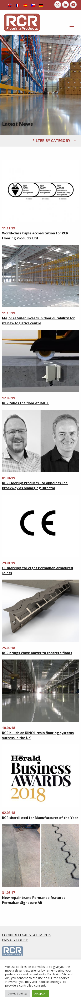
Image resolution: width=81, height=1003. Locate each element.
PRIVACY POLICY (15, 940)
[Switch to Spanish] (25, 5)
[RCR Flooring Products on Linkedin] (65, 4)
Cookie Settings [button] (17, 993)
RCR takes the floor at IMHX (25, 403)
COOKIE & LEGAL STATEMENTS (26, 935)
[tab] (40, 141)
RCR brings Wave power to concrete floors (37, 653)
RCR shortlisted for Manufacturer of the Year (40, 817)
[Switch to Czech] (33, 5)
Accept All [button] (40, 993)
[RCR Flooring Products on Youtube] (73, 4)
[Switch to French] (17, 5)
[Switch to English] (10, 5)
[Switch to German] (41, 5)
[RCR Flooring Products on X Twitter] (57, 4)
